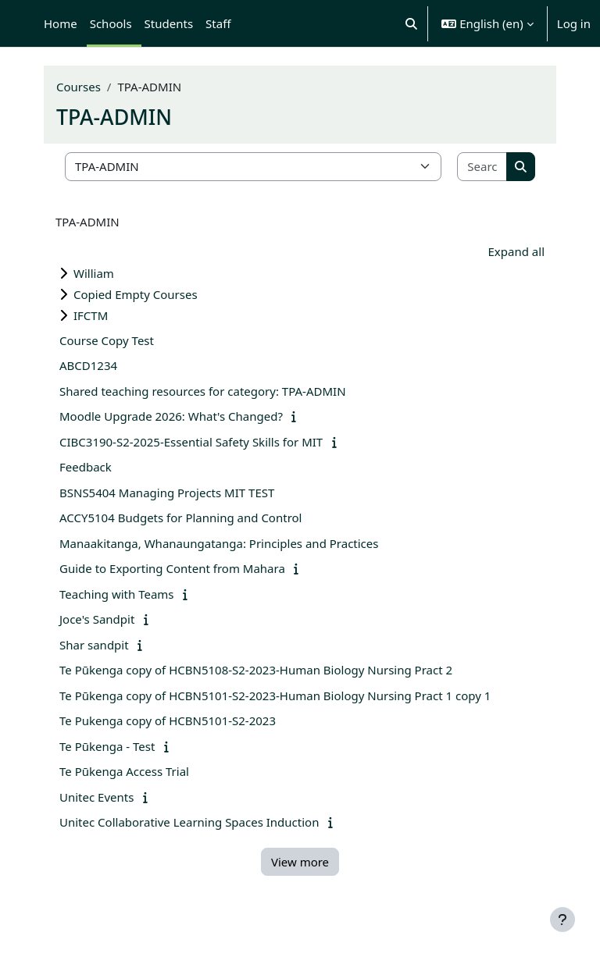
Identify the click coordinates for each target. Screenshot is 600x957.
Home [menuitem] (60, 23)
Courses (78, 86)
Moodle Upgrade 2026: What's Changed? (171, 416)
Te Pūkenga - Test (107, 746)
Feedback (85, 467)
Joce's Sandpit (96, 619)
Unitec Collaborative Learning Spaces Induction (189, 822)
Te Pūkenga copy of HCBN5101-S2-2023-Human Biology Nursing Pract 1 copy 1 (275, 695)
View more (300, 862)
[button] (411, 23)
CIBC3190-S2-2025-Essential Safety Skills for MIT (191, 442)
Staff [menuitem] (217, 23)
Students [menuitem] (169, 23)
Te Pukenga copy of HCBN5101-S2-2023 (167, 720)
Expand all (516, 251)
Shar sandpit (94, 645)
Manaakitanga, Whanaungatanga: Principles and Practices (218, 543)
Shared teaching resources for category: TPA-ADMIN (202, 391)
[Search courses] (482, 166)
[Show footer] (562, 919)
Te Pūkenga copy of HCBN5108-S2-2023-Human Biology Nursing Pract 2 (255, 670)
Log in (574, 23)
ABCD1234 (88, 365)
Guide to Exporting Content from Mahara (172, 568)
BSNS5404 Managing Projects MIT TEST (166, 492)
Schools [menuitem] (111, 23)
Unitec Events (96, 797)
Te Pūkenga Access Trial (124, 771)
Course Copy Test (106, 340)
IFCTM (90, 315)
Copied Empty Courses (135, 294)
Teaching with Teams (116, 594)
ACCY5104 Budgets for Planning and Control (180, 517)
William (93, 273)
